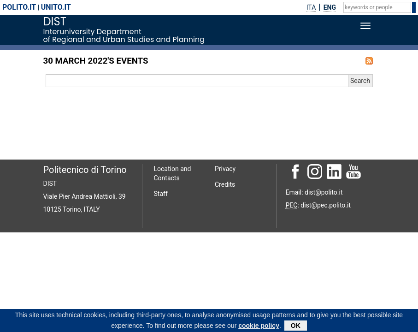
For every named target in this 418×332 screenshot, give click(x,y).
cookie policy (258, 327)
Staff (161, 193)
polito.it (19, 7)
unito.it (56, 7)
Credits (225, 184)
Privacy (225, 168)
